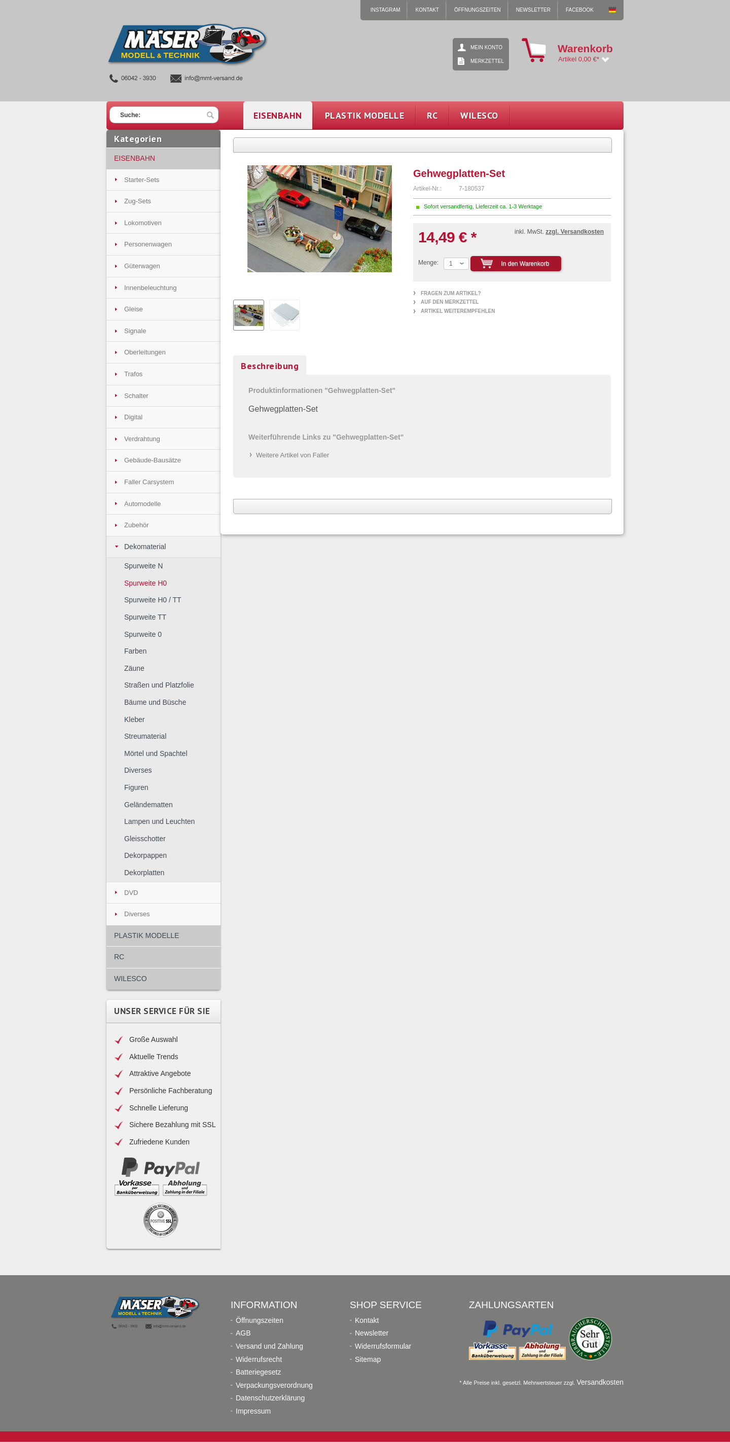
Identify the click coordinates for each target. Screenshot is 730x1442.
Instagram (385, 10)
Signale (135, 331)
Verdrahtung (142, 439)
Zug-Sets (137, 201)
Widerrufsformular (383, 1346)
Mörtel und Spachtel (156, 753)
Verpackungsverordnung (274, 1385)
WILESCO (130, 979)
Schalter (136, 396)
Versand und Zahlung (269, 1346)
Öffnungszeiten (477, 10)
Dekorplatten (144, 873)
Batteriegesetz (258, 1372)
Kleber (134, 719)
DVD (131, 892)
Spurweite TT (145, 617)
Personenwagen (148, 244)
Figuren (136, 787)
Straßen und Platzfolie (159, 685)
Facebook (580, 10)
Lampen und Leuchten (159, 821)
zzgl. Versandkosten (574, 231)
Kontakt (427, 10)
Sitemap (368, 1359)
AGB (243, 1333)
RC (119, 957)
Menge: (428, 262)
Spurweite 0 (143, 634)
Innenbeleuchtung (150, 288)
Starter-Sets (141, 180)
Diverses (138, 770)
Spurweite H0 (145, 583)
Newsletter (533, 10)
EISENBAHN (134, 158)
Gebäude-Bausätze (152, 460)
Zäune (134, 668)
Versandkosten (600, 1382)
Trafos (133, 374)
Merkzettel (487, 61)
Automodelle (142, 504)
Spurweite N (143, 566)
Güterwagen (142, 266)
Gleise (133, 309)
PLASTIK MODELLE (146, 935)
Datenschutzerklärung (270, 1398)
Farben (135, 651)
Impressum (253, 1411)
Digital (133, 417)
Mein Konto (486, 47)
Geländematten (148, 805)
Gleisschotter (145, 839)
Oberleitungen (145, 352)
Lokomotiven (143, 223)
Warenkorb (534, 50)
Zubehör (136, 525)
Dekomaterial (145, 547)
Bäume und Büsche (155, 702)
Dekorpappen (145, 855)
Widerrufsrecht (259, 1359)
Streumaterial (145, 736)
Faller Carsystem (149, 482)
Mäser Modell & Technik (612, 10)
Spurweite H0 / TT (152, 600)
